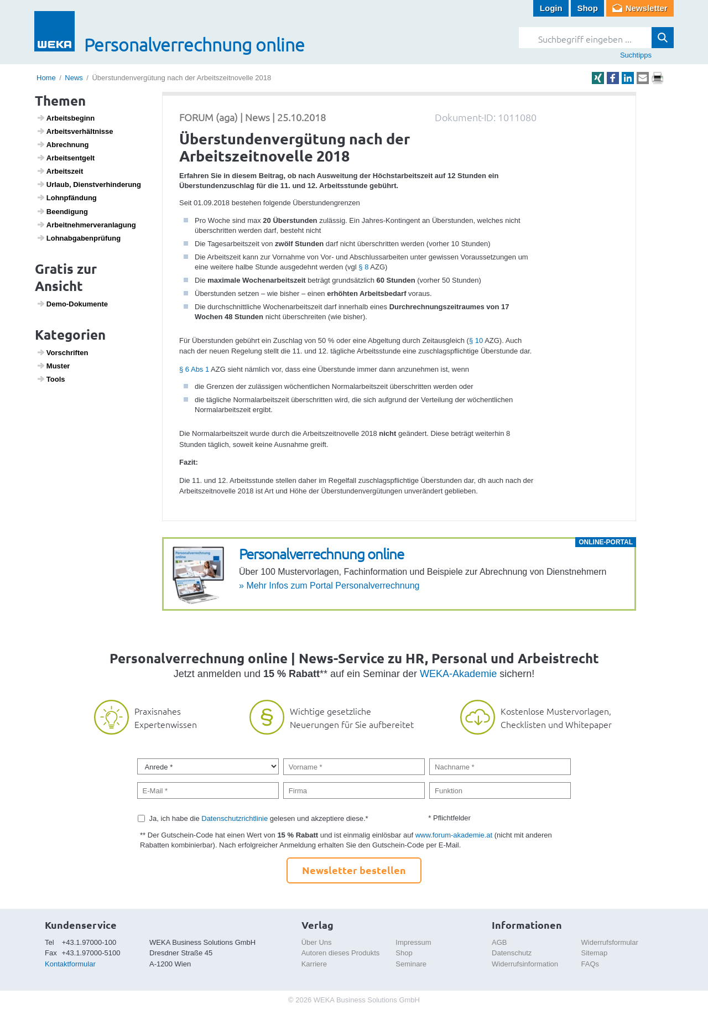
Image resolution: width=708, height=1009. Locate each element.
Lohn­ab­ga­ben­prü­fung (79, 237)
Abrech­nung (63, 144)
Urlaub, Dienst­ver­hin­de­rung (89, 184)
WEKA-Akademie (458, 673)
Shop (587, 8)
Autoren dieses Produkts (340, 953)
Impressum (413, 942)
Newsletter (647, 8)
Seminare (410, 964)
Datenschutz (512, 953)
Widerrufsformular (609, 942)
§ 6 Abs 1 (194, 369)
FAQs (590, 964)
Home (46, 78)
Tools (51, 379)
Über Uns (316, 942)
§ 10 (476, 340)
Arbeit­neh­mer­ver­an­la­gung (86, 224)
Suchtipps (636, 55)
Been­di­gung (62, 211)
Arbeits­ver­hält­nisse (75, 131)
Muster (53, 365)
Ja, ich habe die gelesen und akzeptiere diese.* (258, 818)
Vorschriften (62, 352)
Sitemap (594, 953)
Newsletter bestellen (354, 870)
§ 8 (363, 267)
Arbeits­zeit (60, 171)
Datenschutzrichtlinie (234, 818)
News (74, 78)
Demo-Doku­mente (72, 303)
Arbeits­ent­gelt (66, 157)
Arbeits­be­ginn (66, 117)
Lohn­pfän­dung (67, 197)
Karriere (314, 964)
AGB (499, 942)
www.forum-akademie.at (453, 835)
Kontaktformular (70, 964)
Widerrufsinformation (525, 964)
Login (551, 8)
